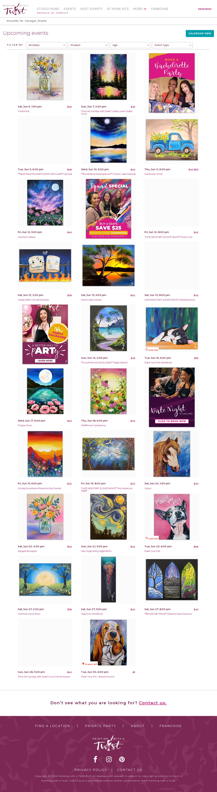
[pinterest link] (122, 759)
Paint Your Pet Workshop (158, 362)
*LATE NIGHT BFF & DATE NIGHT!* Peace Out (168, 237)
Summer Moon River (29, 614)
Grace (148, 488)
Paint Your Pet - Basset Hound (97, 676)
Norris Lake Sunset (91, 300)
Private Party (100, 726)
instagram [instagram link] (109, 759)
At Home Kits (118, 9)
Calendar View (200, 33)
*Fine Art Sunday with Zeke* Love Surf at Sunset (44, 676)
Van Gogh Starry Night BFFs (96, 551)
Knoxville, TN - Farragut (52, 13)
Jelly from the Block (92, 614)
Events (70, 9)
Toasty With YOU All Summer (33, 300)
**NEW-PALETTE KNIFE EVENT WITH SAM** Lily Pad (45, 174)
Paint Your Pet (152, 551)
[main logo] (15, 4)
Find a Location (52, 726)
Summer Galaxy (26, 237)
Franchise (160, 9)
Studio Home (48, 9)
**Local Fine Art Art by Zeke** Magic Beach (104, 362)
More (138, 9)
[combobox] (46, 45)
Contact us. (153, 702)
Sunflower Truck (153, 174)
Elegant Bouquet (27, 551)
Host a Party (91, 9)
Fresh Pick (23, 111)
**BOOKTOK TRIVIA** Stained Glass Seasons (168, 614)
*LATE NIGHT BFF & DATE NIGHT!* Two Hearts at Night (106, 489)
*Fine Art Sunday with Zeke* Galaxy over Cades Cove (106, 112)
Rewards (205, 9)
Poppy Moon (25, 425)
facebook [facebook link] (95, 759)
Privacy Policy (91, 770)
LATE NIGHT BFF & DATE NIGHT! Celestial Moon (170, 300)
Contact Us (129, 770)
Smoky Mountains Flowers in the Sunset (39, 488)
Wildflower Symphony (93, 425)
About (138, 726)
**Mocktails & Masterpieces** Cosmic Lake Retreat (108, 174)
